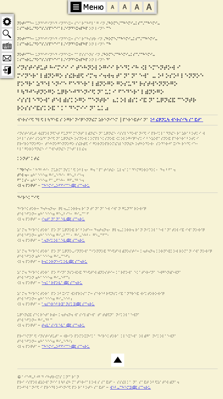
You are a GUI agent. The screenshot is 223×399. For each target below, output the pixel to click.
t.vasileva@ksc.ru (63, 325)
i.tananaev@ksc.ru (63, 219)
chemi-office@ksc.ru (66, 186)
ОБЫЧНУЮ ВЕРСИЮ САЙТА (177, 120)
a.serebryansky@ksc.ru (68, 304)
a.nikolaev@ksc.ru (63, 240)
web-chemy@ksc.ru (130, 387)
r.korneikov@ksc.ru (64, 262)
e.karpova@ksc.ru (62, 283)
